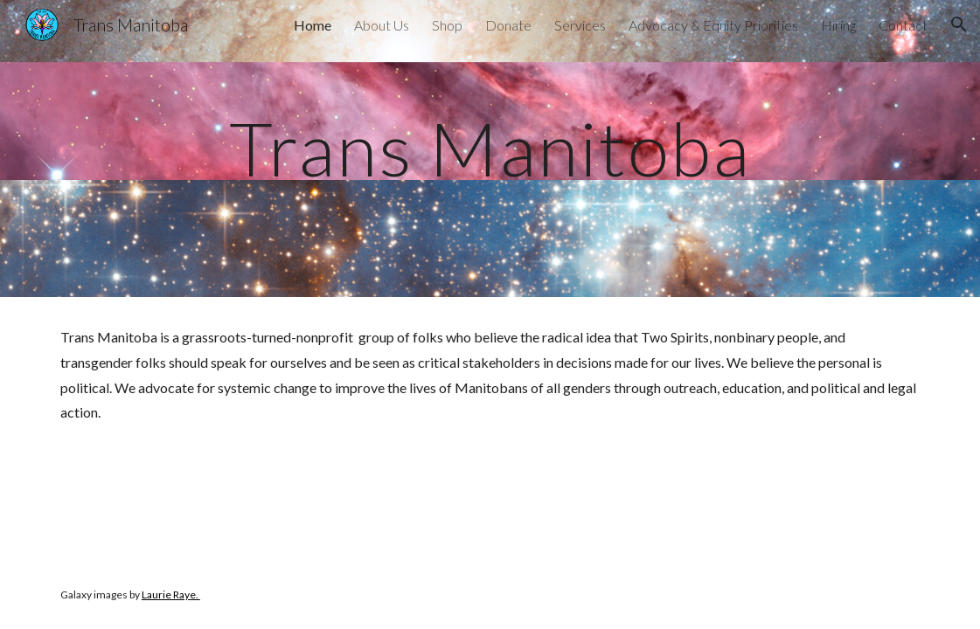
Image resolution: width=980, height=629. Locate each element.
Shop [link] (447, 25)
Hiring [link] (838, 25)
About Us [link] (381, 25)
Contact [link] (903, 25)
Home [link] (312, 25)
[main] (490, 148)
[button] (959, 24)
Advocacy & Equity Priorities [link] (713, 25)
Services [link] (580, 25)
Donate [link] (508, 25)
